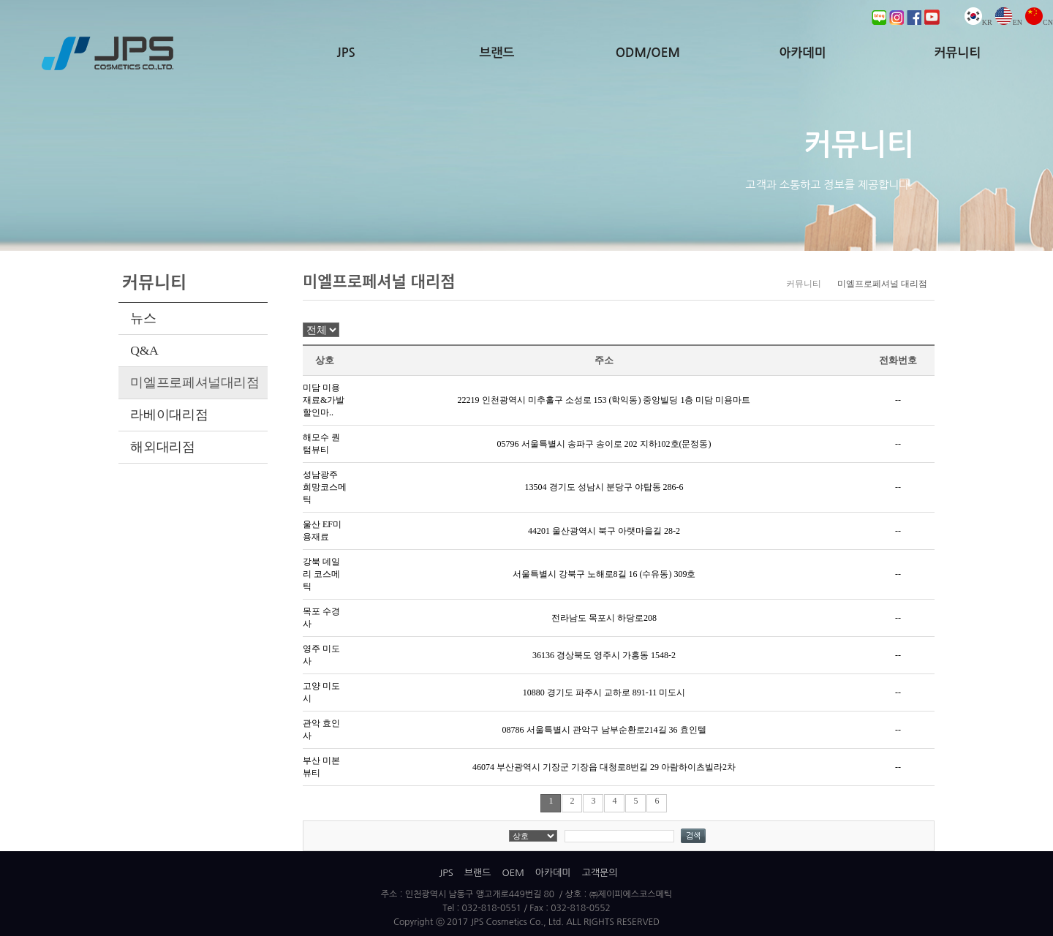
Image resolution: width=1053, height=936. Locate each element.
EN (1008, 22)
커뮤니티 (957, 53)
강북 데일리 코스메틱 (321, 574)
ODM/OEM (648, 53)
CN (1039, 22)
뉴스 (143, 318)
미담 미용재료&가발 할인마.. (323, 400)
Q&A (144, 350)
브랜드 (497, 53)
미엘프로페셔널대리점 (194, 382)
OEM (513, 873)
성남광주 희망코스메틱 (325, 487)
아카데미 (803, 53)
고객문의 (600, 873)
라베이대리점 (169, 414)
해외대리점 (162, 446)
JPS (346, 53)
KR (978, 22)
